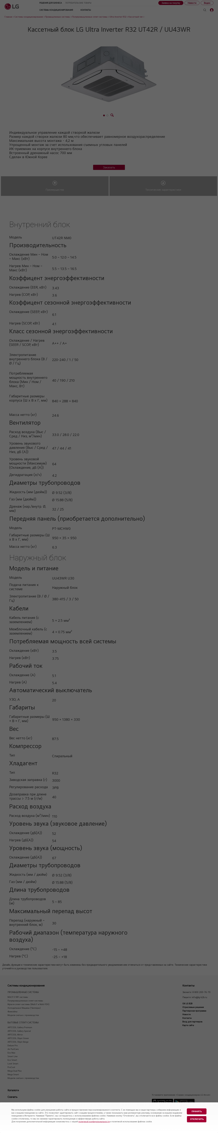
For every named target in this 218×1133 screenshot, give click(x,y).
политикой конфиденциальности (94, 1121)
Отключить (197, 1119)
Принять (197, 1111)
